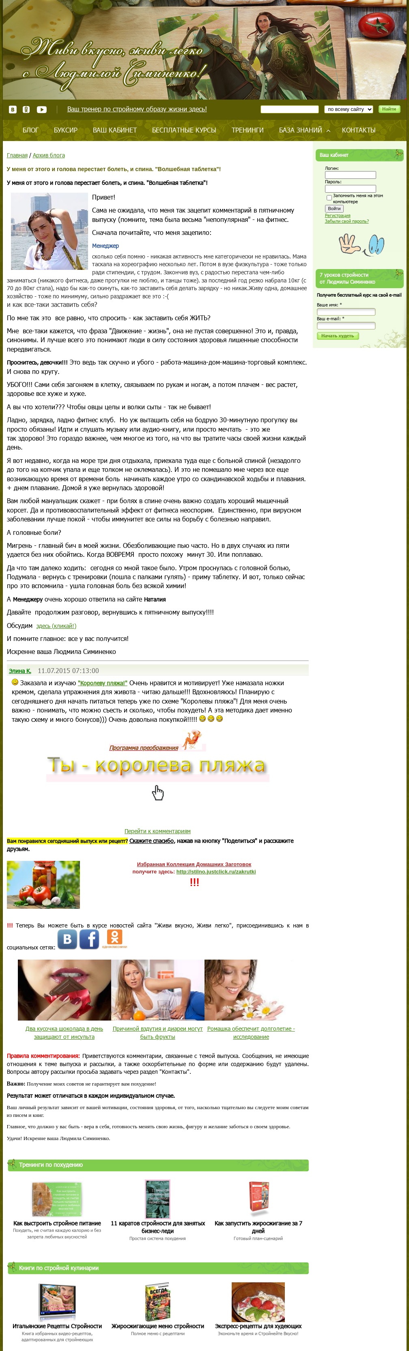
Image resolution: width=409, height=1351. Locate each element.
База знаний (300, 130)
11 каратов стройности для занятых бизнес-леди (158, 1227)
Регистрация (338, 215)
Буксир (65, 130)
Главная (17, 155)
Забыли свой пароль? (347, 221)
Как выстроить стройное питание (57, 1223)
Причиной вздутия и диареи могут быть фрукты (158, 1032)
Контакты (359, 130)
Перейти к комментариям (158, 831)
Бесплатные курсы (184, 130)
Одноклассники (26, 109)
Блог (31, 130)
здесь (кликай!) (56, 626)
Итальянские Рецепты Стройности (57, 1326)
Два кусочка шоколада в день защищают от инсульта (64, 1032)
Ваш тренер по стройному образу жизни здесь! (137, 108)
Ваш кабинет (115, 130)
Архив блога (49, 155)
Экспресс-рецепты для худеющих (258, 1326)
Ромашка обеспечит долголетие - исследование (251, 1032)
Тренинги (248, 130)
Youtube (42, 109)
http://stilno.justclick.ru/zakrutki (216, 872)
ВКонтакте (13, 109)
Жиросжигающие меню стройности (158, 1326)
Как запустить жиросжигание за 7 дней (258, 1227)
